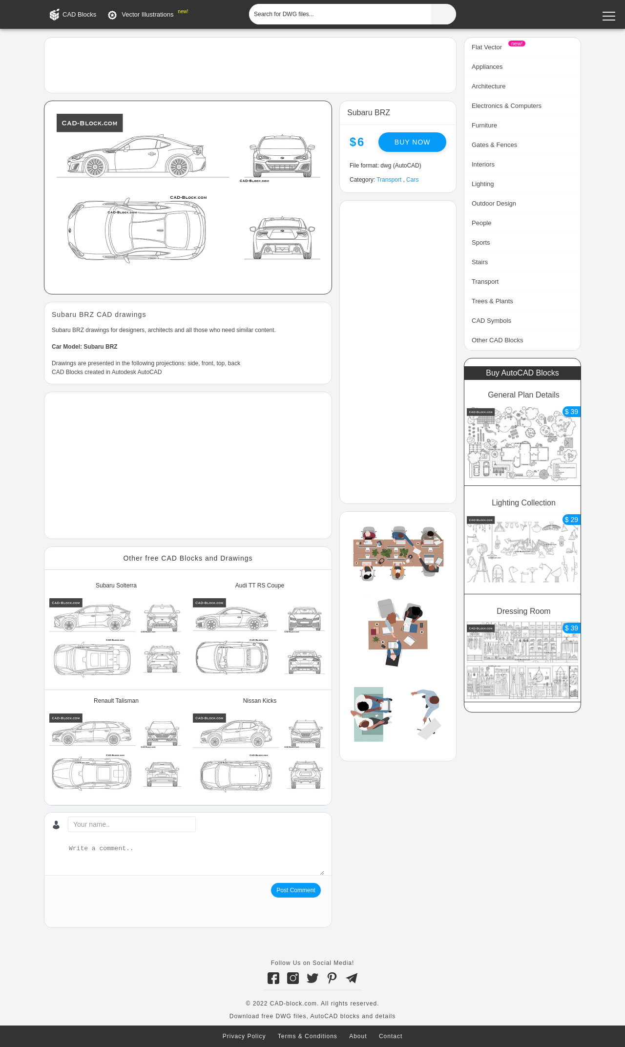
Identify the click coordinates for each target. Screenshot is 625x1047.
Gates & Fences (494, 144)
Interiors (483, 164)
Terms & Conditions (307, 1036)
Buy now (413, 142)
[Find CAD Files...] (443, 14)
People (481, 223)
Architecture (488, 86)
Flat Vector (487, 47)
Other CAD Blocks (497, 340)
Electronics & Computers (507, 105)
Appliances (487, 66)
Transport (388, 179)
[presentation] (126, 902)
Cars (412, 179)
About (358, 1036)
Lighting (483, 184)
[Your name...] (132, 824)
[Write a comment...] (195, 859)
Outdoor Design (494, 203)
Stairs (480, 262)
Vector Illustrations (147, 14)
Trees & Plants (492, 301)
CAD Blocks (79, 14)
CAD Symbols (491, 320)
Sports (481, 242)
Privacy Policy (244, 1036)
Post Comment (295, 890)
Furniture (484, 125)
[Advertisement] (250, 64)
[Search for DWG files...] (340, 14)
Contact (390, 1036)
